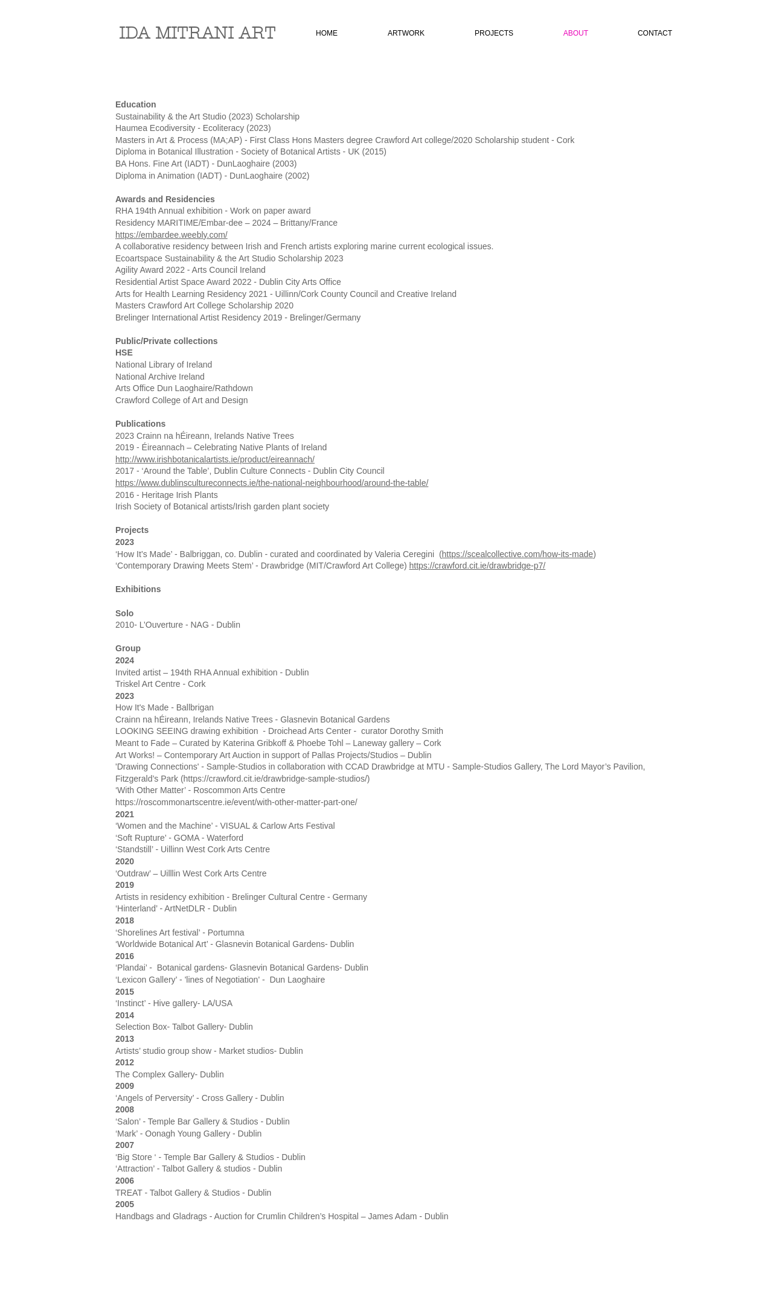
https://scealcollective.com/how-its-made (518, 554)
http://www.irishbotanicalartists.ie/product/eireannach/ (215, 459)
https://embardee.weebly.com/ (171, 235)
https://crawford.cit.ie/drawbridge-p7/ (477, 565)
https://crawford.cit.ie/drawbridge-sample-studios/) (277, 778)
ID (128, 33)
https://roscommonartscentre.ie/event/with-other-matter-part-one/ (236, 802)
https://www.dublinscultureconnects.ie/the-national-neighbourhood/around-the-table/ (271, 483)
